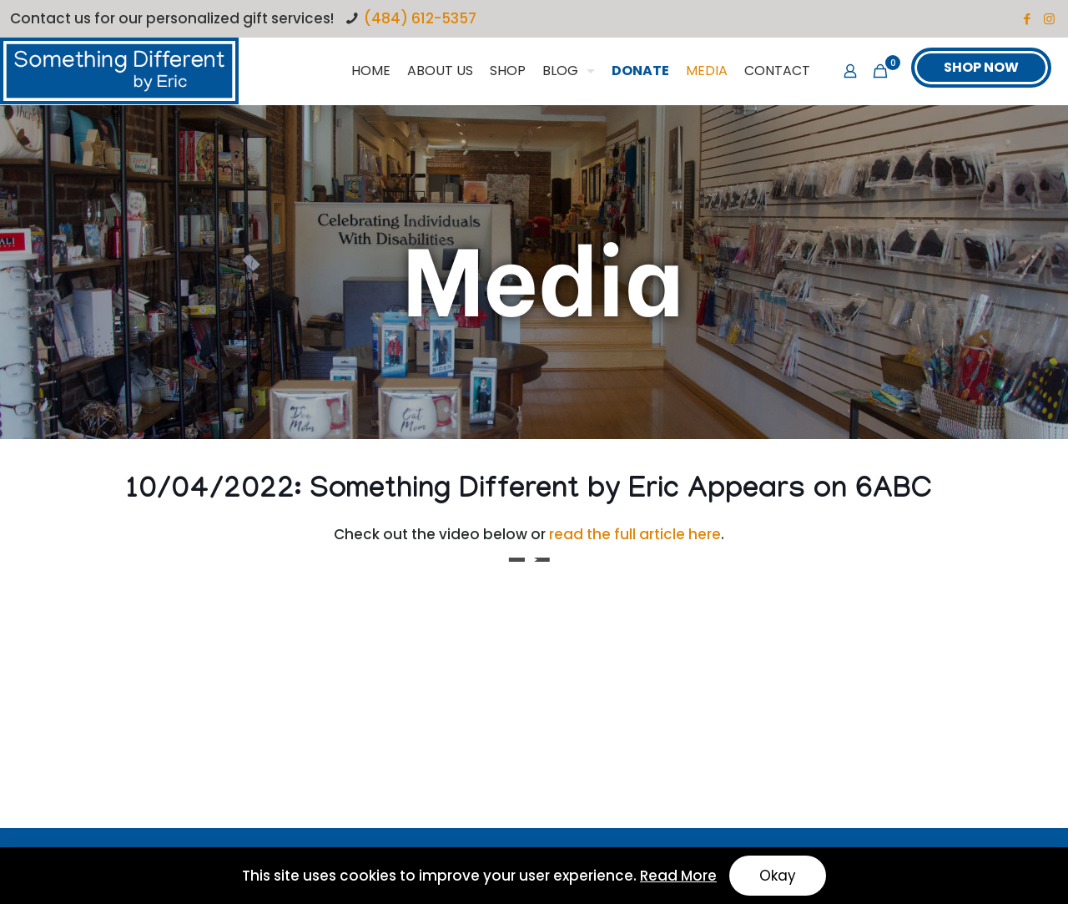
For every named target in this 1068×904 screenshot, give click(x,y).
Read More (678, 876)
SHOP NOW (981, 67)
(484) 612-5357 (420, 18)
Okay (777, 876)
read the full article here (635, 534)
